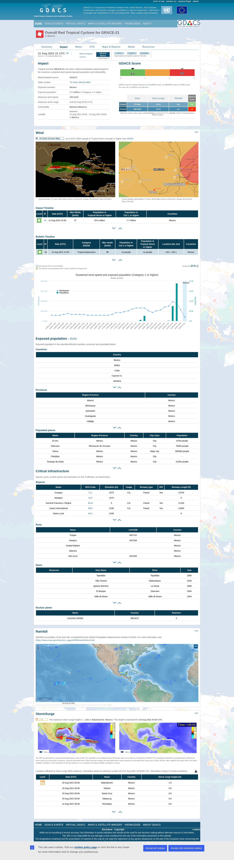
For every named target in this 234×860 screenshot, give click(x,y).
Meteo (78, 47)
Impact (64, 47)
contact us (171, 1)
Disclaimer (107, 825)
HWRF (132, 53)
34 (45, 220)
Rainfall (178, 98)
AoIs (73, 338)
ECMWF (144, 53)
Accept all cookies (155, 848)
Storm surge (158, 98)
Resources (148, 47)
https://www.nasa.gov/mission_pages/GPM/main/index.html (65, 636)
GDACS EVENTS (53, 23)
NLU (90, 513)
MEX (90, 508)
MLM (90, 503)
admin (196, 1)
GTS (92, 47)
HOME (38, 23)
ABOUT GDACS (152, 820)
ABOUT (147, 23)
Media (131, 47)
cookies (196, 825)
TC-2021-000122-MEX (80, 82)
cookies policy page (85, 847)
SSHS (130, 138)
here (146, 87)
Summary (46, 47)
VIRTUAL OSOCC (75, 23)
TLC (90, 492)
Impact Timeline (45, 208)
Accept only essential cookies (186, 848)
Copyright (119, 825)
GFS (119, 53)
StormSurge (45, 709)
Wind (137, 98)
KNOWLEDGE (133, 23)
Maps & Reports (111, 47)
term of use (159, 1)
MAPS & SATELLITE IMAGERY (105, 23)
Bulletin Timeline (45, 236)
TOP (196, 132)
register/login (184, 1)
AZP (90, 498)
